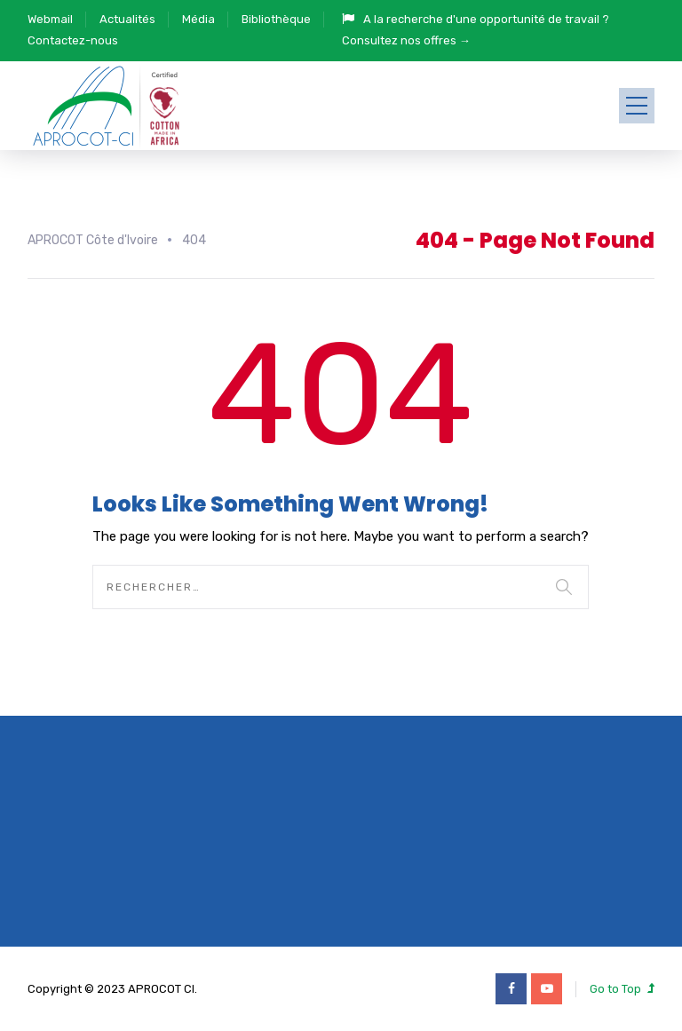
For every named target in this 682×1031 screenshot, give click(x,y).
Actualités (127, 19)
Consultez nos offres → (406, 40)
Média (198, 19)
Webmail (50, 19)
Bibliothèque (276, 19)
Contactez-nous (73, 40)
